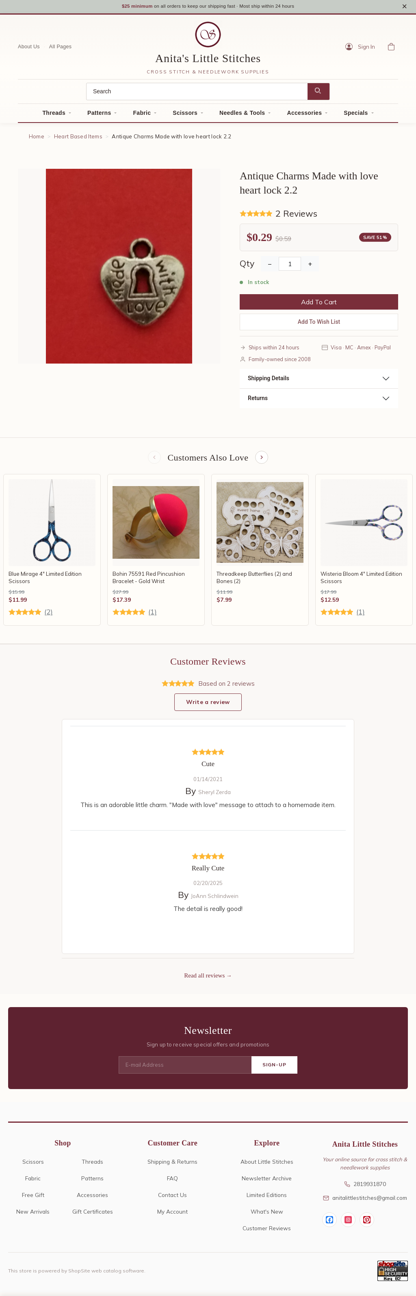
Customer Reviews (267, 1231)
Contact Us (172, 1198)
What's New (267, 1215)
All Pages (60, 49)
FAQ (172, 1181)
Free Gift (33, 1198)
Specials (356, 115)
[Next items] (262, 460)
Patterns (99, 115)
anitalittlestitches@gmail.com (365, 1201)
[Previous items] (153, 460)
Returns (258, 400)
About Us (29, 49)
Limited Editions (267, 1198)
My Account (172, 1215)
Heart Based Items (78, 139)
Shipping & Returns (172, 1165)
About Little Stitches (266, 1165)
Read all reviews (204, 979)
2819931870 (365, 1187)
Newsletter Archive (267, 1181)
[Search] (197, 94)
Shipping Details (268, 380)
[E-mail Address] (185, 1069)
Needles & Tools (242, 115)
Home (36, 139)
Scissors (185, 115)
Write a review (208, 705)
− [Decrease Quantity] (270, 266)
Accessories (304, 115)
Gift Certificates (92, 1215)
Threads (53, 115)
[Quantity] (290, 266)
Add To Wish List (319, 324)
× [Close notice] (404, 7)
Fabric (142, 115)
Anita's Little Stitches (208, 60)
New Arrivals (33, 1215)
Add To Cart (319, 304)
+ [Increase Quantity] (310, 266)
